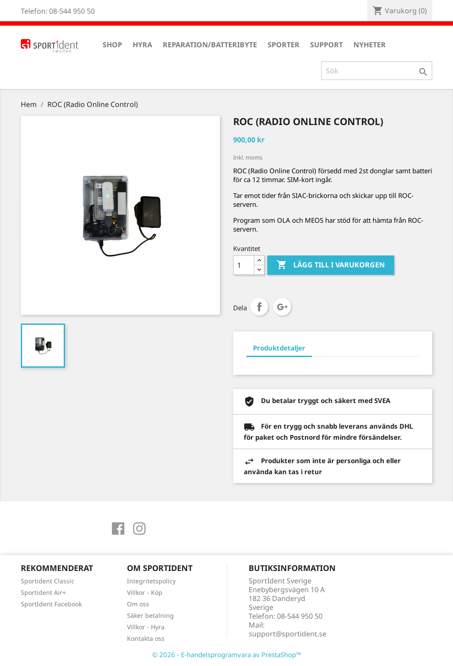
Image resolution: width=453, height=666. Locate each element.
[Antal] (243, 265)
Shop (112, 44)
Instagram (139, 528)
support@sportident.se (287, 634)
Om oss (138, 604)
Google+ (282, 307)
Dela (259, 307)
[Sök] (376, 70)
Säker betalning (150, 615)
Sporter (283, 44)
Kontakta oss (146, 638)
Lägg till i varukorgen (330, 265)
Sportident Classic (47, 581)
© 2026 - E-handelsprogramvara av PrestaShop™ (226, 654)
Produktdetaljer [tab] (279, 347)
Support (326, 44)
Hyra (142, 44)
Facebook (118, 528)
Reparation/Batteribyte (210, 44)
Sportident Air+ (43, 592)
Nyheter (369, 44)
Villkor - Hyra (146, 627)
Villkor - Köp (144, 592)
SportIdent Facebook (51, 604)
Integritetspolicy (151, 581)
